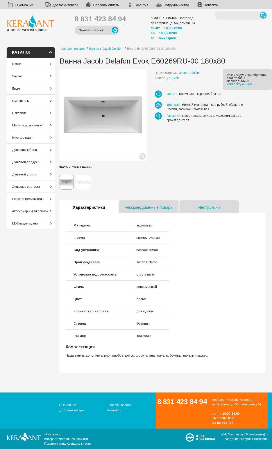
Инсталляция (22, 137)
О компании (24, 5)
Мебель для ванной (27, 125)
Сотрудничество (176, 5)
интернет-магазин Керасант (31, 23)
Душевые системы (26, 186)
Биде (16, 88)
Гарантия (141, 5)
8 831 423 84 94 (100, 19)
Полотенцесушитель (28, 199)
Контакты (211, 5)
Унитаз (17, 76)
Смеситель (20, 101)
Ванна (16, 64)
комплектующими (239, 84)
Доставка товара (65, 5)
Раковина (19, 113)
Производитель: (177, 72)
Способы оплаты (106, 5)
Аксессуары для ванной (30, 211)
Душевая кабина (24, 150)
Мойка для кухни (25, 223)
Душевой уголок (24, 174)
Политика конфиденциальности (67, 443)
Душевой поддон (25, 162)
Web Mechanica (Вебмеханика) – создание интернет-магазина (244, 437)
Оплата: (172, 93)
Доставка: (174, 104)
